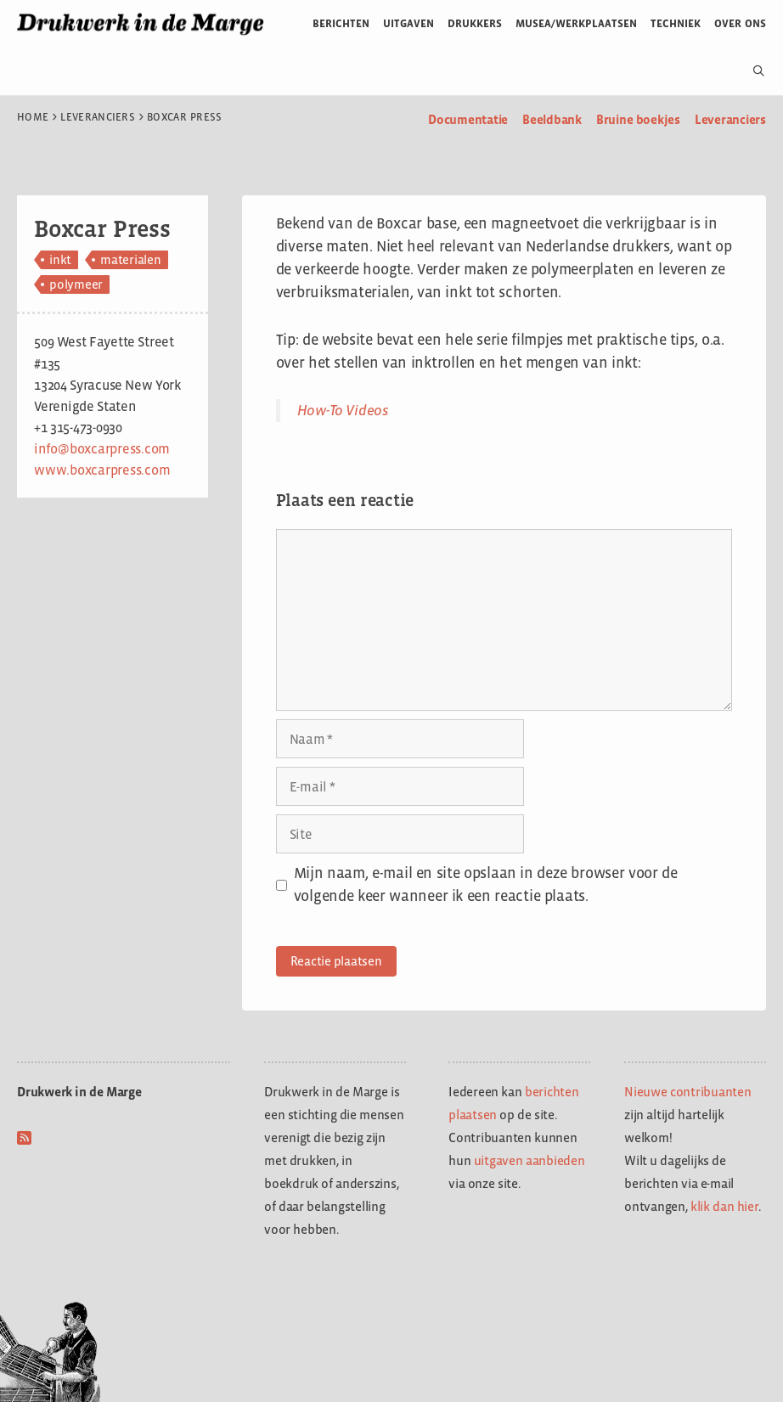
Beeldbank (552, 119)
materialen (130, 259)
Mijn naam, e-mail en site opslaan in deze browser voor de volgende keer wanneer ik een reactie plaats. (486, 884)
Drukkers (475, 23)
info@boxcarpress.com (102, 449)
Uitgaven (408, 23)
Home (32, 117)
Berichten (341, 23)
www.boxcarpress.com (102, 470)
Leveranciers (97, 117)
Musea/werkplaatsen (576, 23)
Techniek (676, 23)
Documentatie (468, 119)
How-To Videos (343, 411)
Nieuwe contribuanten (688, 1091)
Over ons (740, 23)
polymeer (76, 284)
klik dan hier (724, 1206)
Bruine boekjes (638, 119)
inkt (60, 259)
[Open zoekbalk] (752, 71)
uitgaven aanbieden (529, 1160)
